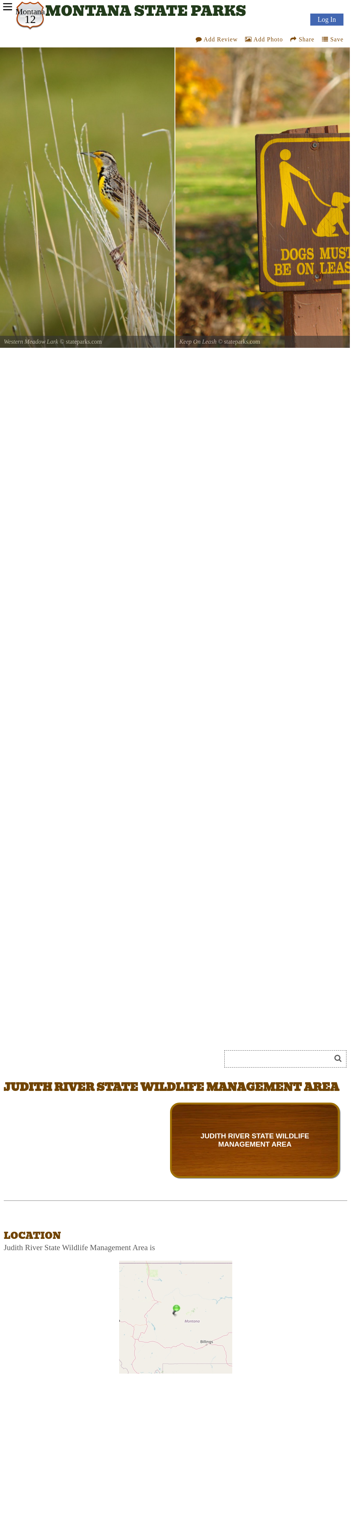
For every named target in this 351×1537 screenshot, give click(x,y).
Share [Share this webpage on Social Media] (302, 39)
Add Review (217, 39)
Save (332, 39)
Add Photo (264, 39)
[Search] (281, 1059)
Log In (327, 19)
